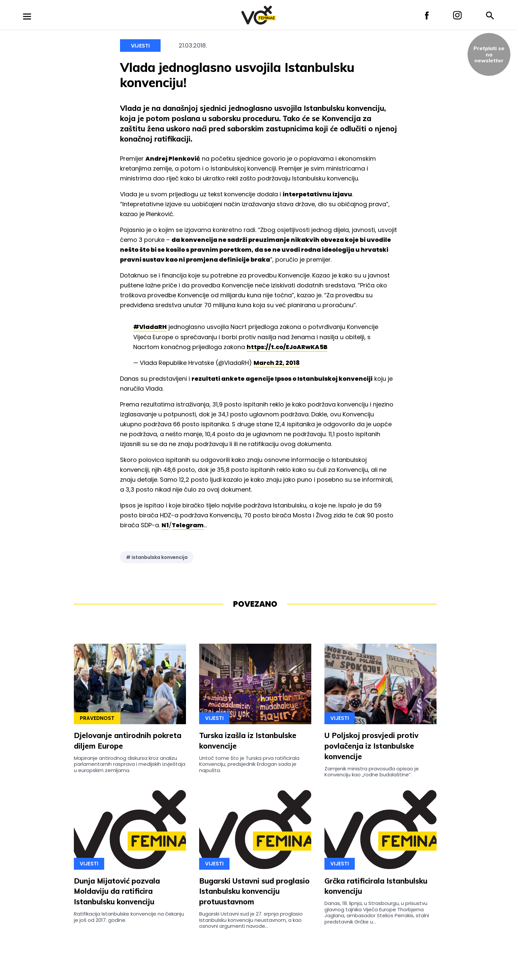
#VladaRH (150, 327)
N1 (165, 525)
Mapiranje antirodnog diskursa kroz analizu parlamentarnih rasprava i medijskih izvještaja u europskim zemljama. (129, 764)
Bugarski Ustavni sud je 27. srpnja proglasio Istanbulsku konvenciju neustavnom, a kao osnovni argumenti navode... (251, 919)
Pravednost (97, 718)
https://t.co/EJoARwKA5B (287, 347)
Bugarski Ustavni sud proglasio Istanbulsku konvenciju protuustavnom (254, 891)
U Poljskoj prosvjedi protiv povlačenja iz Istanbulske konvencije (371, 746)
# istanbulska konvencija (157, 557)
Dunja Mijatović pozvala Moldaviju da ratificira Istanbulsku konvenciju (117, 891)
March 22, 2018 (277, 363)
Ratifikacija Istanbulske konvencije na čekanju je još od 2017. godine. (129, 916)
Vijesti (140, 45)
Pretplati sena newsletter (488, 54)
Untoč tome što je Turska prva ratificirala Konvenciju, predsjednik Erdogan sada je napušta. (249, 764)
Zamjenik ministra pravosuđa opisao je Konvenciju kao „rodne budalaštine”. (371, 771)
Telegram (188, 525)
